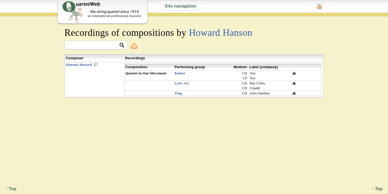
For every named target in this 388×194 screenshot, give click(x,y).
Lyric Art (182, 83)
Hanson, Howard (79, 65)
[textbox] (94, 45)
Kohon (180, 73)
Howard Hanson (220, 32)
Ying (178, 93)
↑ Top (377, 188)
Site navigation (180, 6)
